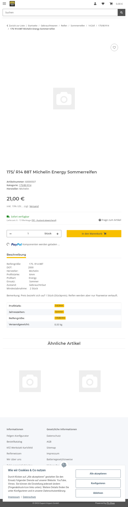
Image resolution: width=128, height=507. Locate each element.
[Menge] (28, 233)
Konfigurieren (98, 483)
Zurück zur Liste (17, 25)
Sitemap (51, 447)
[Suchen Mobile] (60, 12)
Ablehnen (98, 493)
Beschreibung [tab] (16, 254)
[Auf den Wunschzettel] (114, 47)
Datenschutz (29, 497)
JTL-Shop (111, 503)
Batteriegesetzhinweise (60, 459)
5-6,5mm (59, 305)
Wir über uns (14, 459)
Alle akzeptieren (98, 473)
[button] (95, 3)
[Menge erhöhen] (57, 233)
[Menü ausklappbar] (4, 2)
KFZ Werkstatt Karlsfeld (20, 447)
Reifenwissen (14, 453)
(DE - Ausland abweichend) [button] (44, 220)
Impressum (14, 497)
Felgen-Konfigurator (18, 435)
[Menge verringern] (10, 233)
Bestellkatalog (14, 441)
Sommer (59, 312)
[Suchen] (121, 12)
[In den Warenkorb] (9, 39)
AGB (49, 441)
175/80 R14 (25, 185)
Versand (34, 206)
